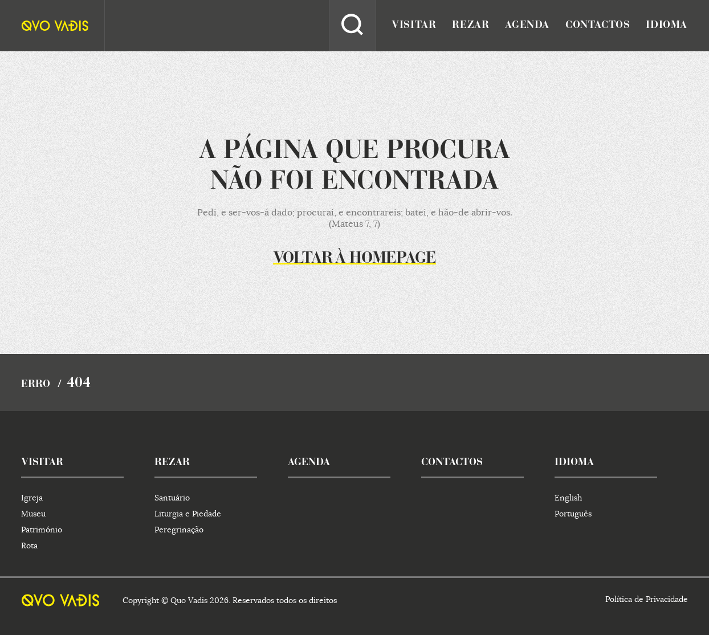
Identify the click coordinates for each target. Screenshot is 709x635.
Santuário (172, 497)
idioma (666, 26)
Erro (35, 385)
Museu (33, 513)
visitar (414, 26)
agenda (527, 26)
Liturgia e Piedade (187, 513)
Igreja (32, 497)
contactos (597, 26)
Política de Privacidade (646, 599)
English (568, 497)
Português (573, 513)
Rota (29, 545)
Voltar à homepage (354, 259)
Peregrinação (178, 529)
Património (41, 529)
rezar (470, 26)
